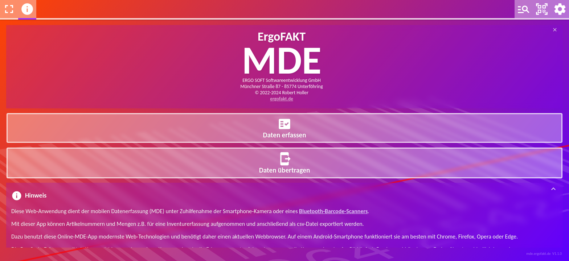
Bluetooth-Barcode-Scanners (333, 211)
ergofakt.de (281, 99)
